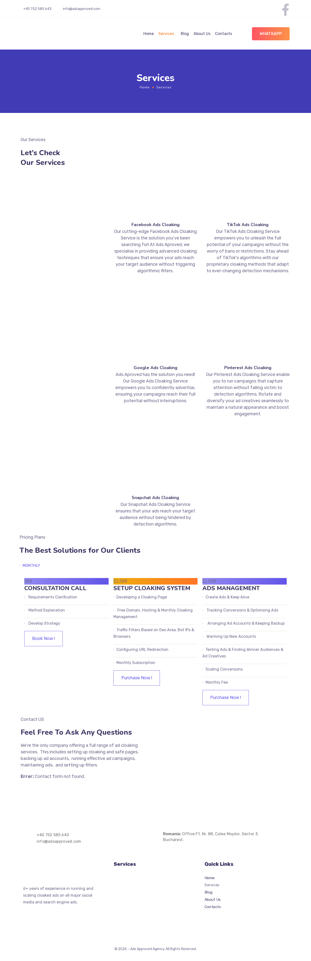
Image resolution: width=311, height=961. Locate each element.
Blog (185, 33)
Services (166, 33)
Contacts (223, 33)
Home (148, 33)
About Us (202, 33)
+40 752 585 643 (37, 9)
